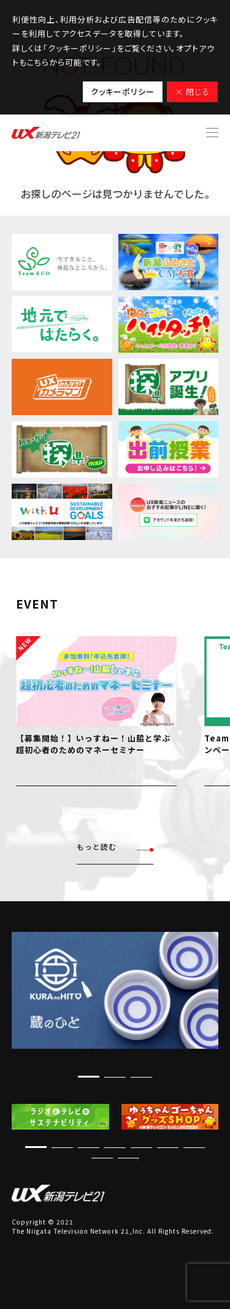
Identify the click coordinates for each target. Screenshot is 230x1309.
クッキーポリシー (123, 91)
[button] (88, 1077)
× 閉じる (192, 91)
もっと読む (115, 847)
